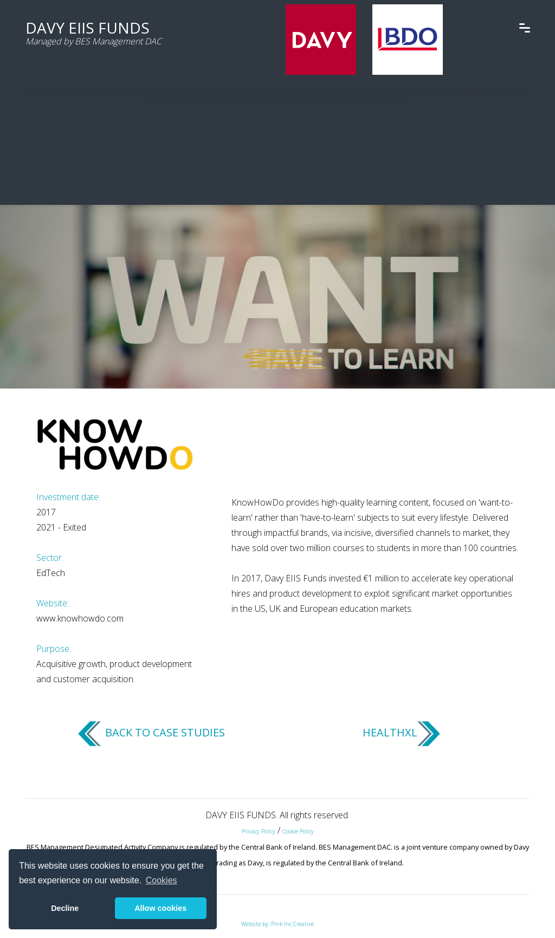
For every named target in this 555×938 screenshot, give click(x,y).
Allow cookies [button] (160, 908)
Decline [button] (65, 908)
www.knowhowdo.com (80, 618)
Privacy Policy (258, 831)
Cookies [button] (161, 880)
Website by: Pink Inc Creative (277, 924)
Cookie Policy (298, 831)
